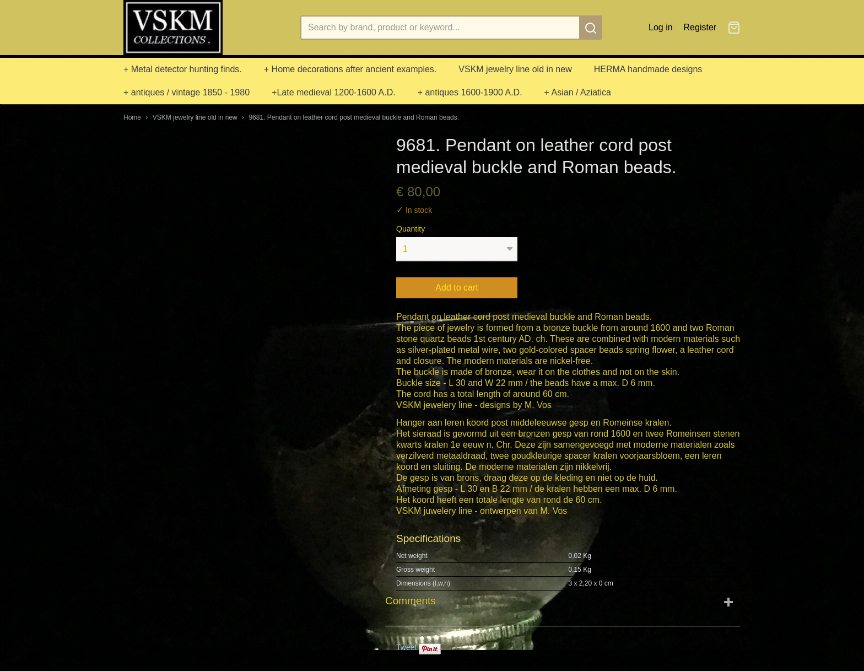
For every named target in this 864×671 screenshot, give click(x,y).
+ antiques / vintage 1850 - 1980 (186, 92)
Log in (661, 27)
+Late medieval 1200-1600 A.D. (334, 92)
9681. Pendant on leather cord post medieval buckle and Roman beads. (354, 117)
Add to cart (456, 287)
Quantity (410, 228)
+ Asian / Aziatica (577, 92)
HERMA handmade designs (648, 69)
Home (132, 117)
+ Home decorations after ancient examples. (350, 69)
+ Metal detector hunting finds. (182, 69)
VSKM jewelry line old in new (514, 69)
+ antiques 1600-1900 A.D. (470, 92)
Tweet (406, 647)
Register (700, 27)
